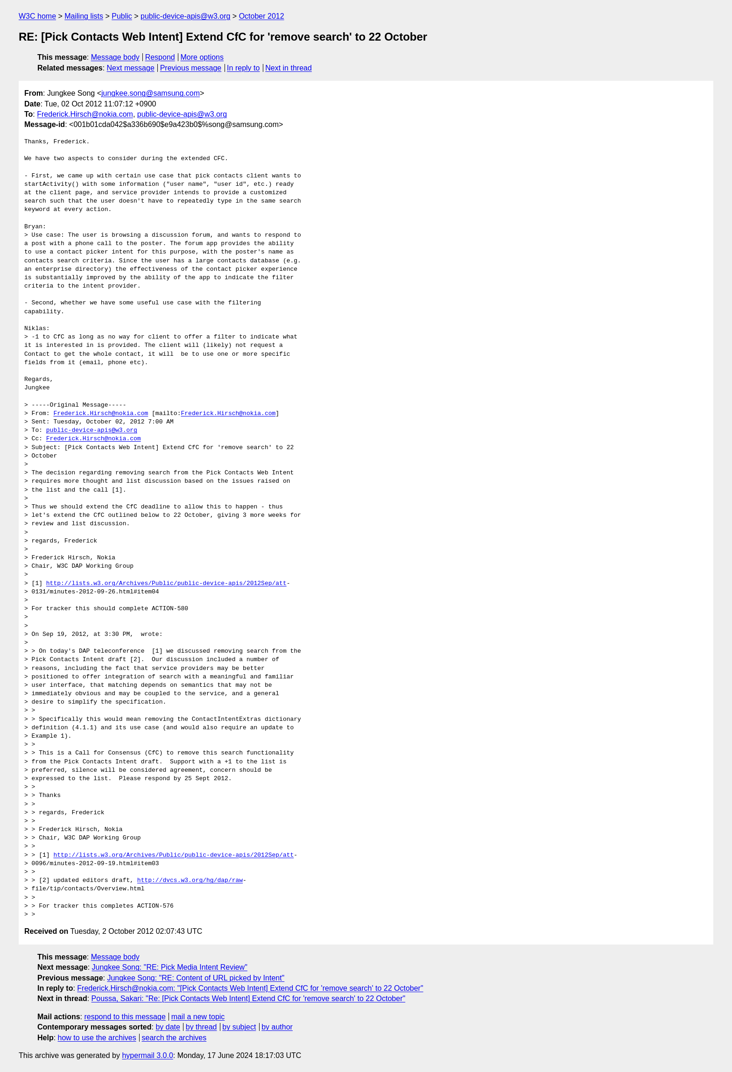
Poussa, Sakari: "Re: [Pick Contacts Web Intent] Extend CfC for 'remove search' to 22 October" (249, 998)
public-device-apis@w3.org (185, 16)
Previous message (191, 68)
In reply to (243, 68)
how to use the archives (97, 1038)
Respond (160, 57)
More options (202, 57)
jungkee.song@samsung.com (150, 93)
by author (277, 1027)
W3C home (37, 16)
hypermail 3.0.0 (147, 1055)
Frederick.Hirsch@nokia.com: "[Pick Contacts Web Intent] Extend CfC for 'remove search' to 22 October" (250, 988)
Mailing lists (83, 16)
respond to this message (124, 1017)
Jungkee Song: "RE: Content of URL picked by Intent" (195, 978)
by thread (201, 1027)
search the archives (174, 1038)
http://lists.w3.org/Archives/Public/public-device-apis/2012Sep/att (166, 583)
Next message (131, 68)
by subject (239, 1027)
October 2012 (261, 16)
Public (122, 16)
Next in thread (288, 68)
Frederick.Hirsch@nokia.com (85, 114)
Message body (115, 57)
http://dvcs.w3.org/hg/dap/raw (190, 880)
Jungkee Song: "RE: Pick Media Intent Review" (169, 967)
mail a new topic (198, 1017)
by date (167, 1027)
